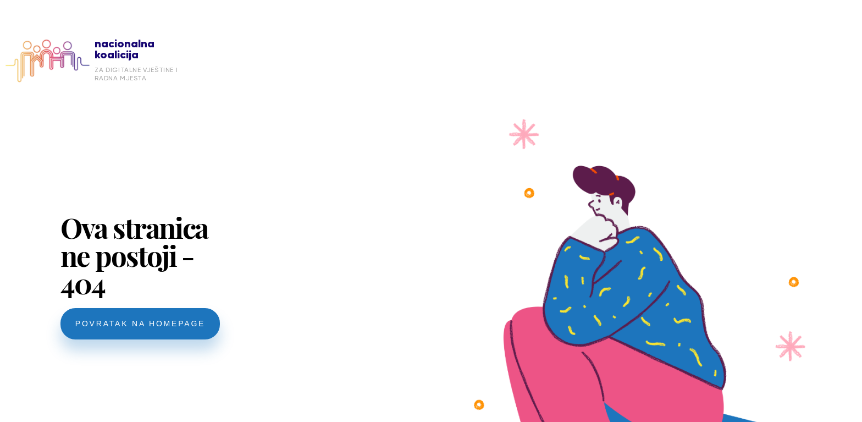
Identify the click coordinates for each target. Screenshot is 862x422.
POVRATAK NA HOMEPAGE (140, 323)
